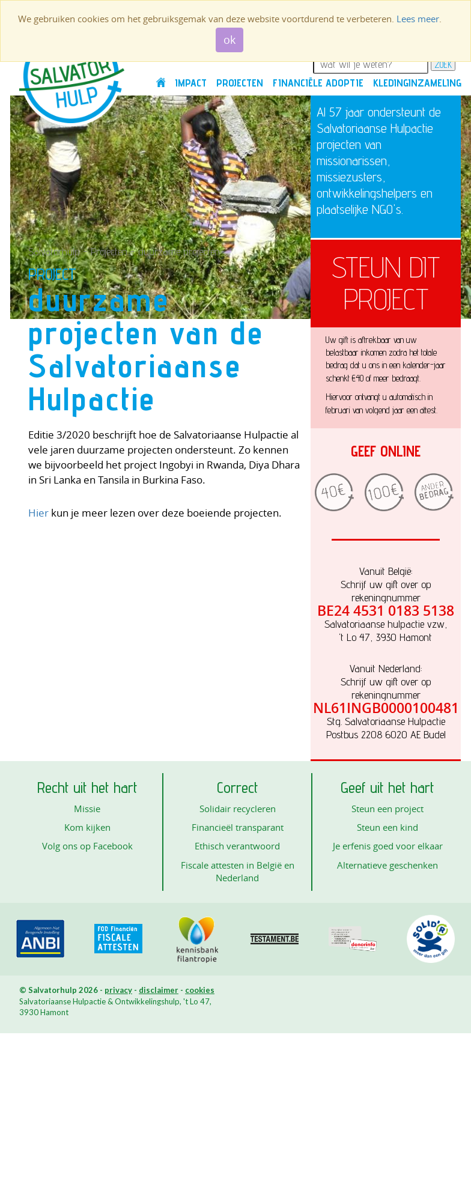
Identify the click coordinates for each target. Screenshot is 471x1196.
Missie (87, 809)
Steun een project (387, 809)
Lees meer (418, 19)
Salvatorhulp (54, 251)
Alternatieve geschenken (387, 865)
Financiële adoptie (318, 82)
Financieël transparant (238, 827)
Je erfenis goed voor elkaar (388, 846)
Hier (38, 513)
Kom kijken (87, 827)
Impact (191, 82)
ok (229, 39)
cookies (199, 990)
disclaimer (158, 990)
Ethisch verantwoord (237, 846)
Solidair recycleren (237, 809)
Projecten (239, 82)
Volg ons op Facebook (87, 846)
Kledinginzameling (417, 82)
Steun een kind (387, 827)
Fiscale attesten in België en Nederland (237, 871)
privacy (118, 990)
